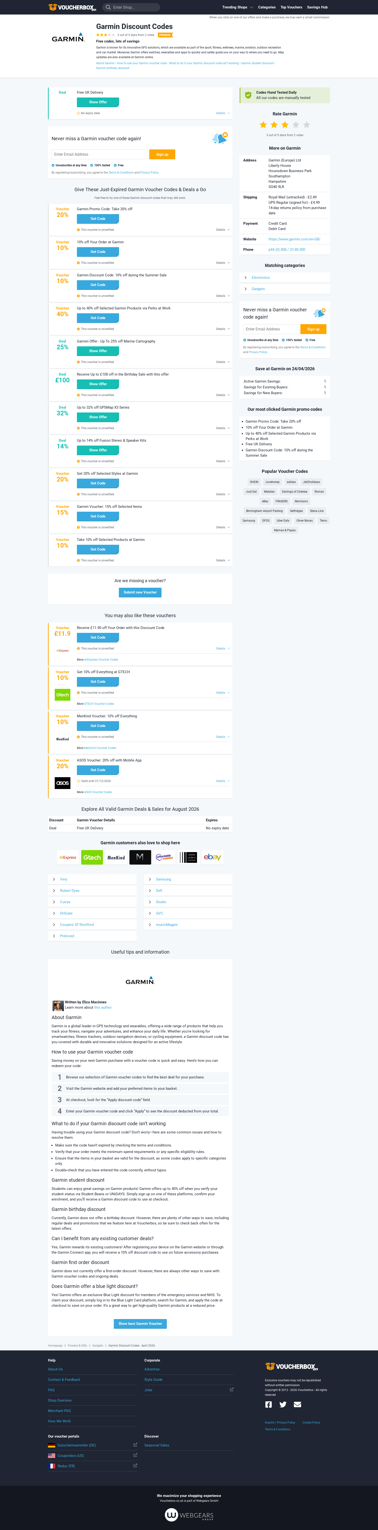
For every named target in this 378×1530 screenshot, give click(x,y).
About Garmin (105, 63)
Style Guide (153, 1379)
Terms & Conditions (277, 1429)
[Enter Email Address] (100, 154)
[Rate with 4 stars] (295, 124)
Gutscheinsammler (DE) (92, 1445)
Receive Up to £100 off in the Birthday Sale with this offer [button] (123, 374)
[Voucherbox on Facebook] (268, 1407)
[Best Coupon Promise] (165, 35)
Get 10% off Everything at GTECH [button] (103, 672)
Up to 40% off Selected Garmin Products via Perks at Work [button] (124, 308)
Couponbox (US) (92, 1455)
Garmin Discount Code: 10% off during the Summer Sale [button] (122, 275)
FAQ (51, 1390)
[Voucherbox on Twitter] (283, 1407)
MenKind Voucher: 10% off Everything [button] (107, 716)
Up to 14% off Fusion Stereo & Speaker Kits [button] (111, 440)
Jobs (189, 1390)
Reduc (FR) (92, 1466)
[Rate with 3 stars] (285, 124)
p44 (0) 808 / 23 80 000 (287, 249)
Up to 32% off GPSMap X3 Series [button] (103, 407)
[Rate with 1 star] (263, 124)
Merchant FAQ (59, 1411)
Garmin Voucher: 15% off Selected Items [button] (109, 506)
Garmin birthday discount (112, 68)
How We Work (59, 1421)
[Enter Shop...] (131, 7)
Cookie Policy (311, 1422)
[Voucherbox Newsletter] (297, 1407)
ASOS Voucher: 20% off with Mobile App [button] (109, 760)
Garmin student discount (257, 63)
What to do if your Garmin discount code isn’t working (204, 63)
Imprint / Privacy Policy (280, 1422)
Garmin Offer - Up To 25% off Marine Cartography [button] (116, 341)
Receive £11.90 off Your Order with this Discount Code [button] (120, 628)
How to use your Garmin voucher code (142, 63)
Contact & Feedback (64, 1379)
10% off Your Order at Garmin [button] (100, 242)
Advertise (152, 1369)
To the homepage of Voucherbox (72, 7)
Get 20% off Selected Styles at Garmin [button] (107, 473)
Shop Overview (60, 1400)
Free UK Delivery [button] (90, 92)
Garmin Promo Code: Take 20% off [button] (104, 209)
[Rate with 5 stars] (306, 124)
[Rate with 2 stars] (274, 124)
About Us (55, 1369)
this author (103, 1007)
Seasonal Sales (156, 1445)
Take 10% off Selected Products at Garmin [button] (111, 540)
